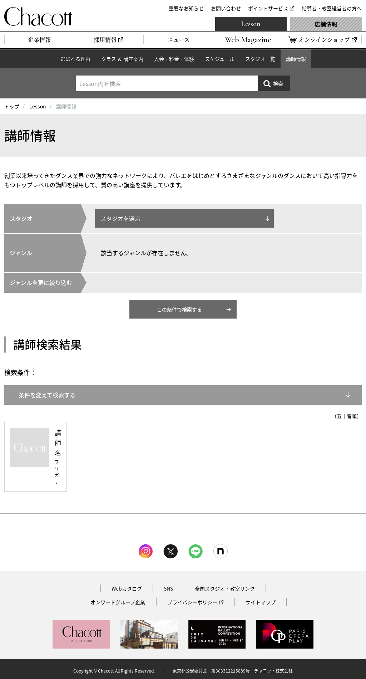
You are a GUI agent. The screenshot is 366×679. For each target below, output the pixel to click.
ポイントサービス (268, 8)
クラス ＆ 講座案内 (122, 58)
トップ (11, 106)
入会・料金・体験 (174, 58)
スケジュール (219, 58)
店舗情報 (326, 24)
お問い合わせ (226, 8)
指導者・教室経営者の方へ (332, 8)
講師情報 (296, 58)
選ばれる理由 (75, 58)
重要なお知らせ (186, 8)
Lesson (251, 24)
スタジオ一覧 (260, 58)
